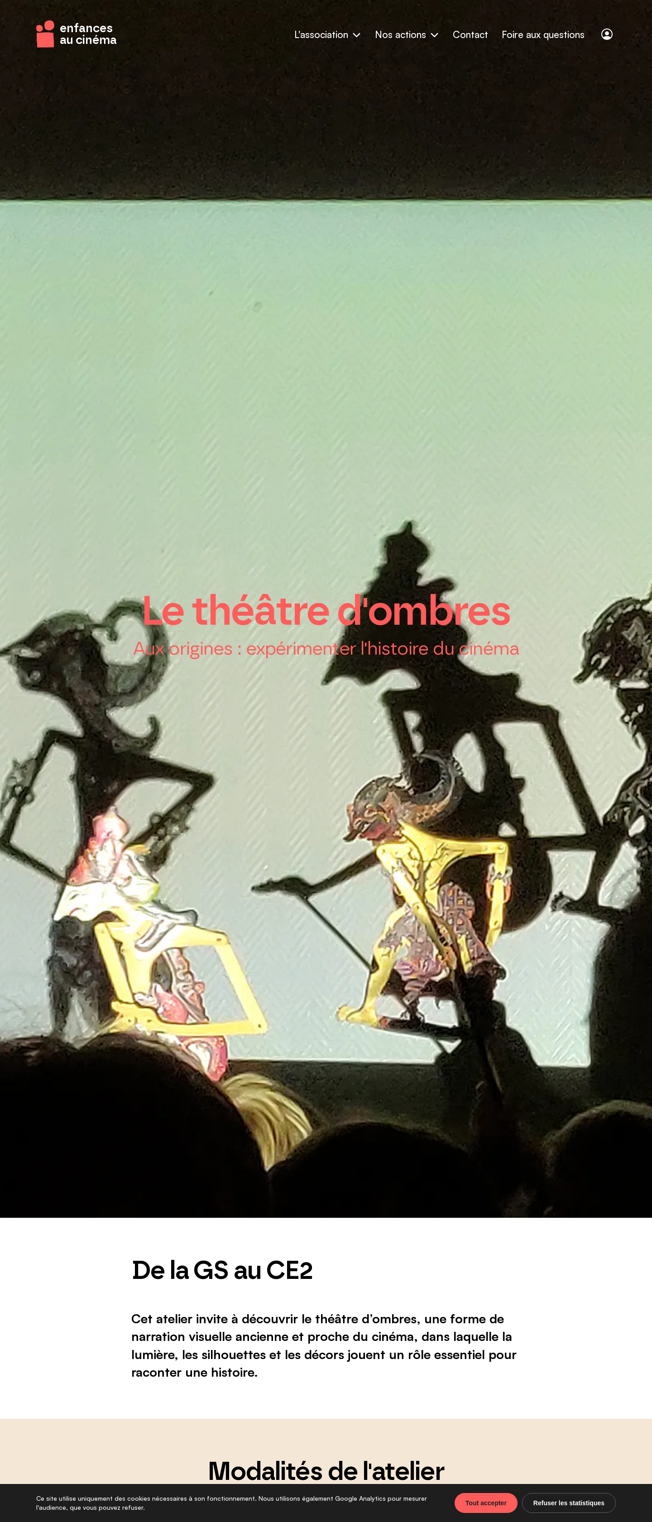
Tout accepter (486, 1503)
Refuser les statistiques (568, 1503)
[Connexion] (607, 34)
